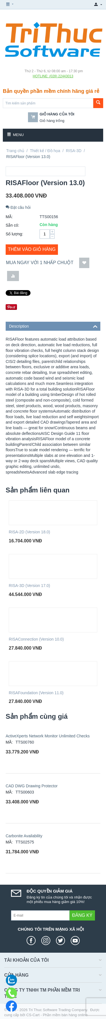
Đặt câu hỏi (18, 207)
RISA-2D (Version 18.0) (29, 532)
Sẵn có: (12, 225)
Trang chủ (15, 150)
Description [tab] (53, 325)
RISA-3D (73, 150)
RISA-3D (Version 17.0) (29, 585)
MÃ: (9, 216)
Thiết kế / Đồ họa (45, 150)
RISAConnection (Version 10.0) (36, 639)
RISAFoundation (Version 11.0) (36, 693)
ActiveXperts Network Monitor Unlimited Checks (48, 736)
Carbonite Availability (24, 836)
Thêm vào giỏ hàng (32, 249)
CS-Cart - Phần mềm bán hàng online (57, 1015)
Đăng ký (82, 915)
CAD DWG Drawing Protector (32, 786)
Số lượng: (14, 234)
